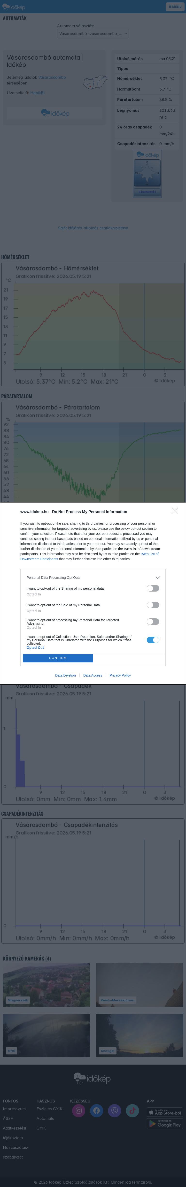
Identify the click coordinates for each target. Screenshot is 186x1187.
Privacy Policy (120, 675)
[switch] (153, 588)
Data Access (92, 675)
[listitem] (93, 577)
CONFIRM (58, 658)
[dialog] (93, 594)
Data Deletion (65, 675)
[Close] (176, 512)
